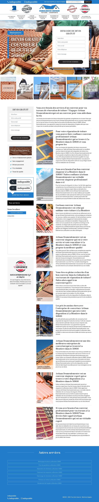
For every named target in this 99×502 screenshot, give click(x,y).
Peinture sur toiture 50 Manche (75, 17)
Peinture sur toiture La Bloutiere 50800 (49, 479)
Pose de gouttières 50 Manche (32, 17)
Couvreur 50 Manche (11, 17)
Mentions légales (87, 497)
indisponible (14, 2)
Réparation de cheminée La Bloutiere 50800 (49, 468)
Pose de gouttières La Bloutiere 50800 (49, 465)
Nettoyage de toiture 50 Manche (21, 17)
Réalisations (15, 33)
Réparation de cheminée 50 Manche (43, 17)
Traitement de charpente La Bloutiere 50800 (49, 472)
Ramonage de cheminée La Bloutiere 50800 (49, 476)
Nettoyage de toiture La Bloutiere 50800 (49, 461)
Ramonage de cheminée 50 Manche (65, 17)
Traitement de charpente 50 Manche (54, 17)
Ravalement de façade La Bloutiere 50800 (49, 483)
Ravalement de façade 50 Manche (86, 17)
